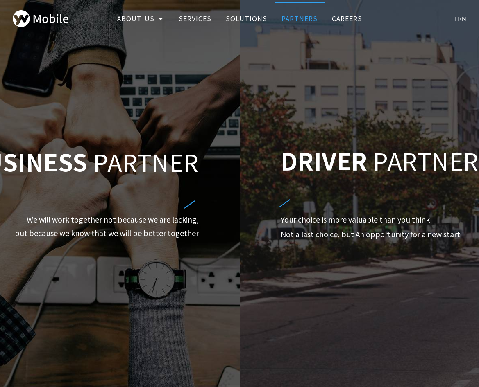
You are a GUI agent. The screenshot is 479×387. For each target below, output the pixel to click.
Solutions (246, 18)
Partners (299, 18)
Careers (347, 18)
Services (195, 18)
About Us (140, 18)
